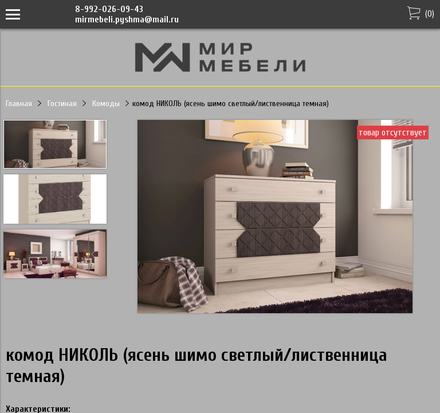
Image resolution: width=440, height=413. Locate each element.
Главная (19, 103)
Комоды (106, 103)
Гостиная (62, 103)
